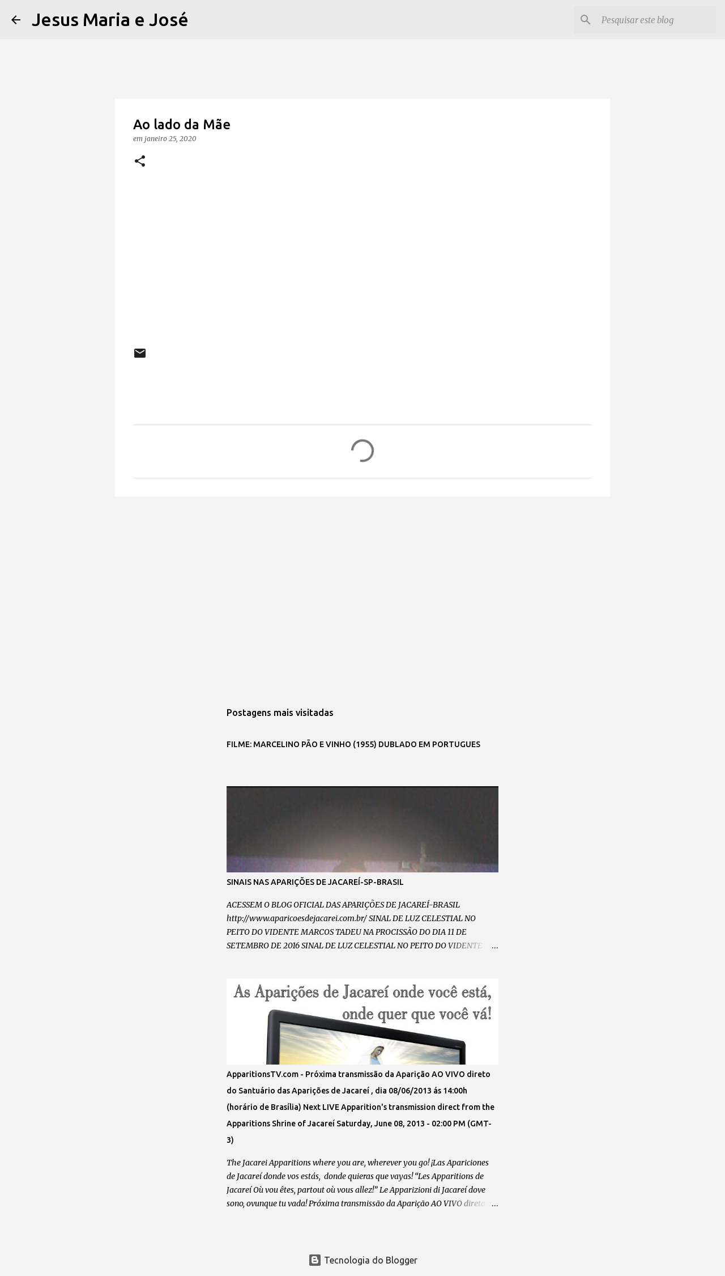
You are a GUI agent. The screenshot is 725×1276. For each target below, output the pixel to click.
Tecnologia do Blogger (362, 1260)
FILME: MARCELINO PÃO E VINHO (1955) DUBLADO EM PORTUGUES (353, 744)
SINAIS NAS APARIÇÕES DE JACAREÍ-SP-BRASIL (315, 882)
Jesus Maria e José (110, 19)
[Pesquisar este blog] (656, 19)
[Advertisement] (362, 593)
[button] (140, 161)
